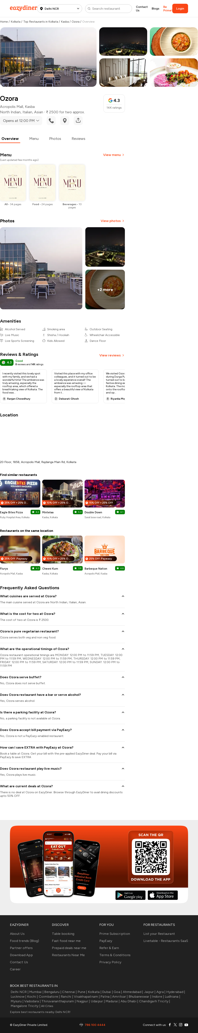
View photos (113, 221)
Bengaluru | (52, 992)
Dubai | (107, 992)
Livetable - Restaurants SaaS (165, 941)
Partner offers (21, 948)
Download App (21, 955)
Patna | (105, 996)
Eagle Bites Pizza (11, 512)
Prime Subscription (114, 934)
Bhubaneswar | (139, 996)
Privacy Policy (110, 962)
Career (15, 969)
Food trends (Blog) (24, 941)
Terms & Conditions (115, 955)
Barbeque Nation (96, 568)
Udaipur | (97, 1001)
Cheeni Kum (50, 568)
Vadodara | (32, 1001)
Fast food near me (66, 941)
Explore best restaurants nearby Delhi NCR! (40, 1012)
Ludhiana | (172, 996)
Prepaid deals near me (69, 948)
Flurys (4, 568)
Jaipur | (149, 992)
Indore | (157, 996)
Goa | (117, 992)
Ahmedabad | (132, 992)
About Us (17, 934)
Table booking (63, 934)
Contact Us (142, 8)
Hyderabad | (175, 992)
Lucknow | (18, 996)
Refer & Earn (109, 948)
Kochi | (32, 996)
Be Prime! (167, 8)
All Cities (46, 1006)
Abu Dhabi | (129, 1001)
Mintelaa (47, 512)
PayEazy (105, 941)
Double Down (93, 512)
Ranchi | (66, 996)
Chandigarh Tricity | (154, 1001)
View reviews (112, 355)
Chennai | (69, 992)
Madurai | (112, 1001)
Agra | (161, 992)
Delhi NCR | (19, 992)
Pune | (82, 992)
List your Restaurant (159, 934)
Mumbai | (36, 992)
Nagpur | (83, 1001)
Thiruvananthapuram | (58, 1001)
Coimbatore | (49, 996)
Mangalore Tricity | (25, 1006)
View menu (114, 155)
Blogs (155, 8)
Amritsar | (119, 996)
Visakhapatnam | (86, 996)
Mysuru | (16, 1001)
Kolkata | (94, 992)
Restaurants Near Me (68, 955)
